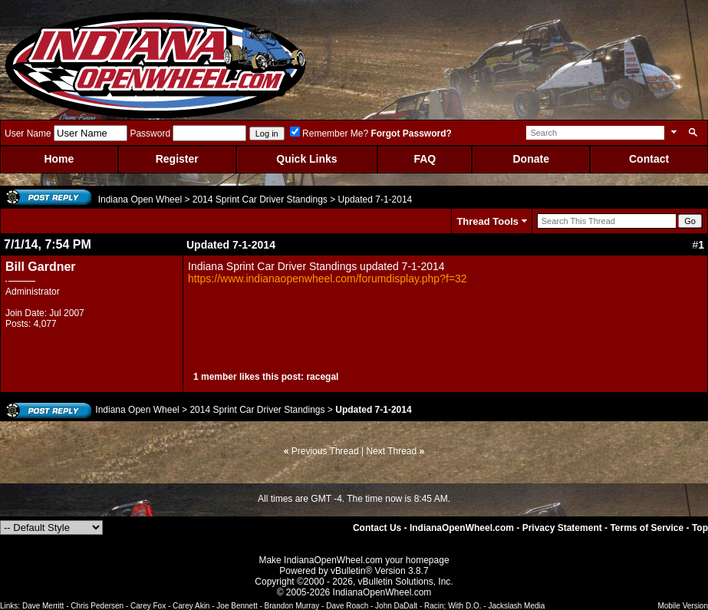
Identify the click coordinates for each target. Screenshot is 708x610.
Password (150, 133)
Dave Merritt (43, 606)
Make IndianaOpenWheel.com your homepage (354, 560)
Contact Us (377, 528)
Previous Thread (325, 451)
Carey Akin (191, 606)
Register (177, 159)
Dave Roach (347, 606)
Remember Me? (329, 133)
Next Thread (391, 451)
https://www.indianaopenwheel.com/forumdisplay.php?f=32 (327, 278)
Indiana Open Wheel (140, 199)
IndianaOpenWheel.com (462, 528)
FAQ (424, 159)
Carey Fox (148, 606)
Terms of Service (646, 528)
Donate (530, 159)
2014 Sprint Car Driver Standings (260, 199)
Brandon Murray (292, 606)
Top (700, 528)
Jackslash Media (516, 606)
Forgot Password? (410, 133)
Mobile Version (682, 606)
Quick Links (306, 159)
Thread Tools (487, 221)
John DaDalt (396, 606)
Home (59, 159)
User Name (28, 133)
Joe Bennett (236, 606)
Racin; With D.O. (452, 606)
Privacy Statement (562, 528)
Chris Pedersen (97, 606)
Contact (649, 159)
